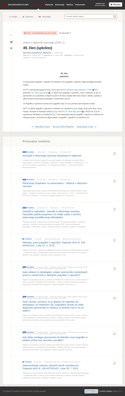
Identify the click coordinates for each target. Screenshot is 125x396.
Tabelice (69, 5)
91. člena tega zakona (40, 93)
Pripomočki (80, 5)
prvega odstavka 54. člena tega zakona (67, 111)
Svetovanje (59, 5)
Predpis (14, 17)
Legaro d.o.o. (117, 391)
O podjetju (6, 391)
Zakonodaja (38, 5)
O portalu (15, 391)
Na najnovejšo (65, 33)
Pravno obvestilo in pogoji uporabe (33, 391)
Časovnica (29, 17)
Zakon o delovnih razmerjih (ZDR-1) (43, 42)
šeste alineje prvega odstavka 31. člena (77, 90)
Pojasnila (49, 5)
